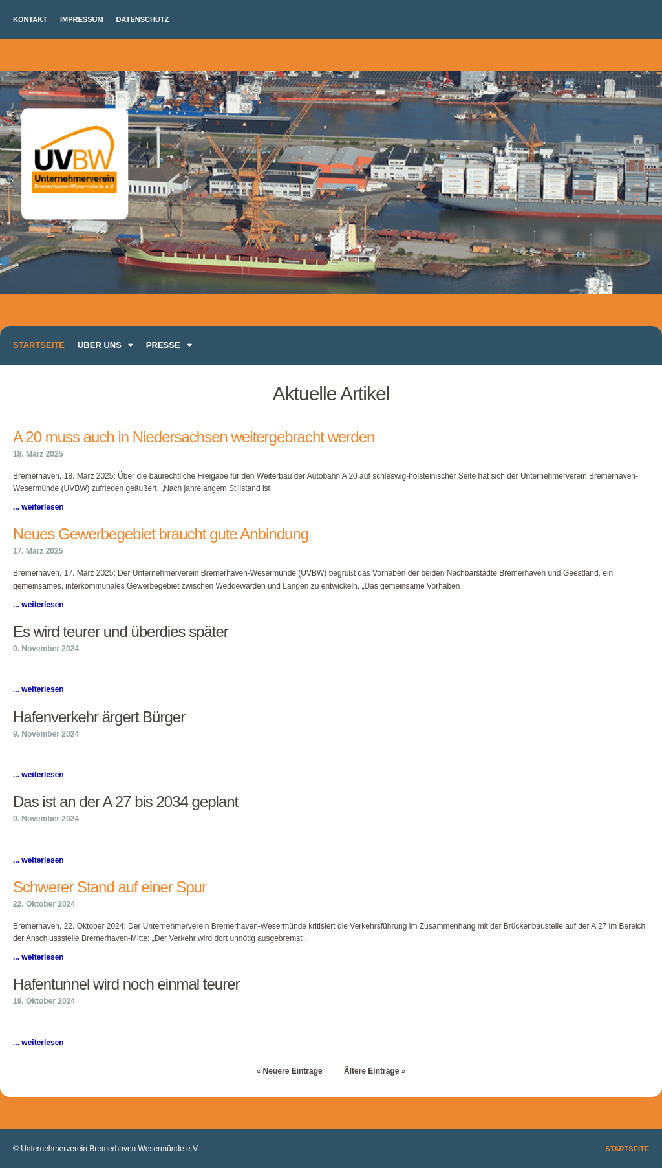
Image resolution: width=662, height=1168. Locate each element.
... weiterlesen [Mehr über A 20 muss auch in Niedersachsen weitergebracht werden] (38, 507)
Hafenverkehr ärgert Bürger (99, 717)
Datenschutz (142, 19)
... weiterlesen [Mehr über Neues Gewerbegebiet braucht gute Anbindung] (38, 604)
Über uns (105, 345)
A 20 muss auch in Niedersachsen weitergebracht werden (193, 437)
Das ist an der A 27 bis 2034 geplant (125, 801)
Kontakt (30, 19)
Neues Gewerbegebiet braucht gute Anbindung (160, 534)
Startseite (39, 345)
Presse (169, 345)
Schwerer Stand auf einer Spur (109, 887)
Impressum (81, 19)
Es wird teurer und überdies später (120, 631)
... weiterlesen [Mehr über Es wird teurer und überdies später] (38, 689)
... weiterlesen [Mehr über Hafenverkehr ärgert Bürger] (38, 774)
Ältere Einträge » (374, 1071)
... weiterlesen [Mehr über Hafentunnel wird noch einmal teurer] (38, 1042)
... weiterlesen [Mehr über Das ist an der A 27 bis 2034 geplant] (38, 860)
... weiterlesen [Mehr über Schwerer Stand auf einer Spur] (38, 957)
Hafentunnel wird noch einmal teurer (126, 984)
